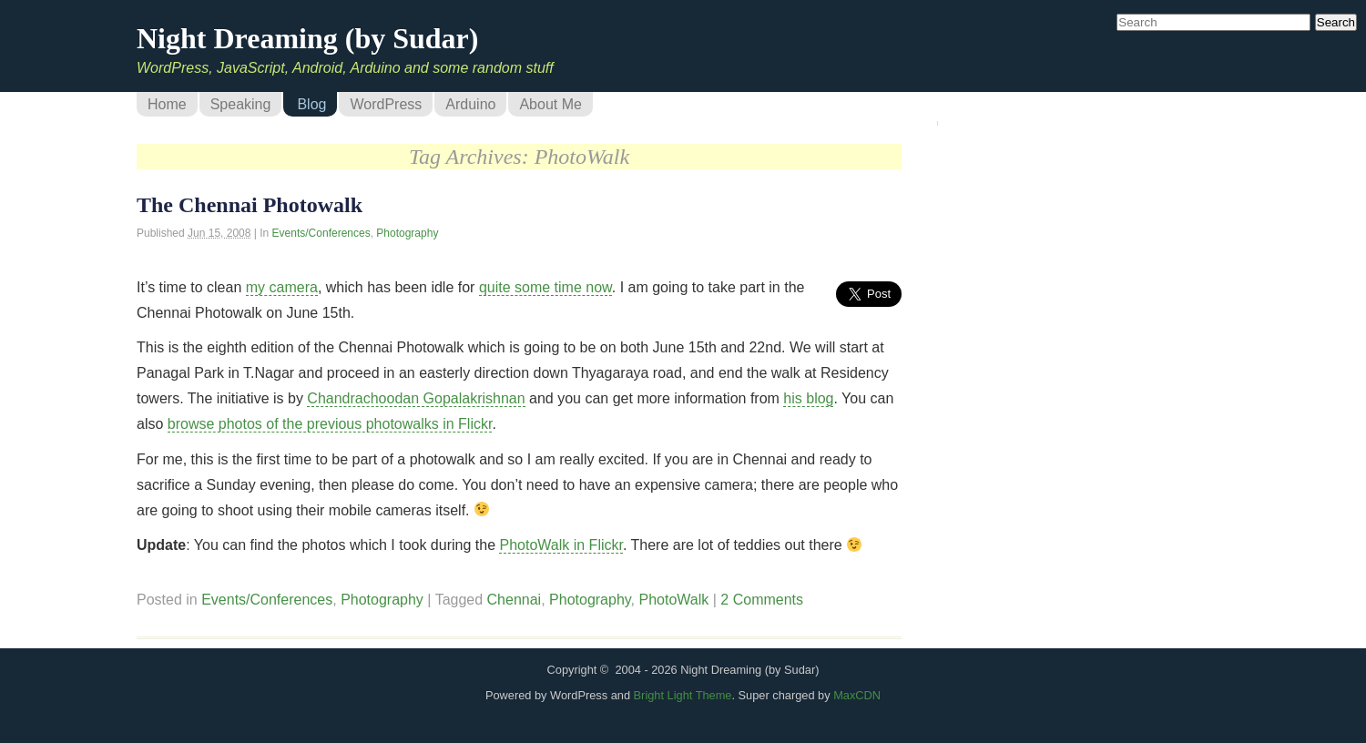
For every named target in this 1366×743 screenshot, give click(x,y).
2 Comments (761, 599)
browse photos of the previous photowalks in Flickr (330, 424)
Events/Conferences (321, 233)
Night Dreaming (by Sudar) (307, 38)
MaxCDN (857, 695)
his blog (808, 398)
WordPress (386, 104)
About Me (550, 104)
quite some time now (545, 287)
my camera (282, 287)
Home (167, 104)
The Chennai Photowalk (249, 205)
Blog (311, 104)
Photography (407, 233)
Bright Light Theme (683, 695)
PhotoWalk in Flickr (560, 545)
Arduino (470, 104)
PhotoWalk (674, 599)
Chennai (514, 599)
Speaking (240, 104)
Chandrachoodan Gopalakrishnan (416, 398)
